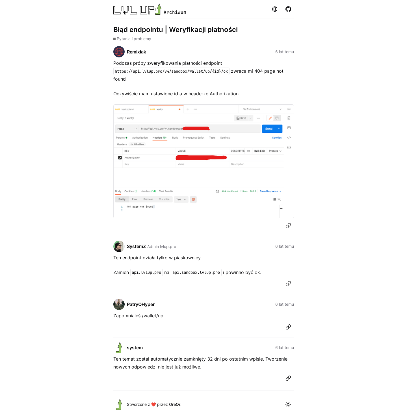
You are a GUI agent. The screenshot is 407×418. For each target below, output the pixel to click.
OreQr (174, 404)
